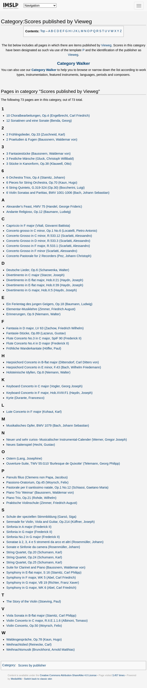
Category (8, 665)
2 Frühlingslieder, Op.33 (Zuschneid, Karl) (35, 134)
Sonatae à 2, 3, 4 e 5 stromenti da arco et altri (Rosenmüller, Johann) (54, 542)
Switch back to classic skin (38, 678)
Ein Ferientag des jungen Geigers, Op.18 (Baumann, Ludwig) (49, 304)
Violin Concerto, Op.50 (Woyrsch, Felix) (34, 625)
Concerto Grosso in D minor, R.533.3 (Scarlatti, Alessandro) (48, 241)
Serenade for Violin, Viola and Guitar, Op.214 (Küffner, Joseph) (50, 521)
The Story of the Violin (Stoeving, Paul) (33, 601)
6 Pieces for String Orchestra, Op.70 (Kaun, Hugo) (41, 182)
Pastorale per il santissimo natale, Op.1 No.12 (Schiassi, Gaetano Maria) (57, 487)
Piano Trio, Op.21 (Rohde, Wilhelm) (31, 498)
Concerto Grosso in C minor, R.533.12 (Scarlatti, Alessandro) (49, 235)
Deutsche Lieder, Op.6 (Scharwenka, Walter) (37, 270)
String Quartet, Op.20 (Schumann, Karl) (34, 552)
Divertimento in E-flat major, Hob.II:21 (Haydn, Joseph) (44, 280)
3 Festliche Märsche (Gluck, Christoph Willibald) (40, 158)
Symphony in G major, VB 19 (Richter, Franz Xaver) (42, 582)
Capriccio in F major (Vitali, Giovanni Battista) (38, 225)
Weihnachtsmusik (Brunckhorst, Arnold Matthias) (40, 649)
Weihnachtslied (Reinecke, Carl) (29, 644)
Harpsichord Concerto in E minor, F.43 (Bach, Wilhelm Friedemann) (53, 367)
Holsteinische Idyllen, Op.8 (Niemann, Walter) (38, 372)
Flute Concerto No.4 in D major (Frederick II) (37, 343)
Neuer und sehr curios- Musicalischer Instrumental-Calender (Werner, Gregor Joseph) (66, 439)
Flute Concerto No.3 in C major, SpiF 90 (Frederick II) (44, 338)
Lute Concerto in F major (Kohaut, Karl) (34, 411)
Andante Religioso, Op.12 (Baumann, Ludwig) (38, 212)
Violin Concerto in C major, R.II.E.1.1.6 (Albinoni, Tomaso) (47, 620)
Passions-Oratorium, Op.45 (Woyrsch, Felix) (37, 482)
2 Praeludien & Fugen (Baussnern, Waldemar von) (41, 139)
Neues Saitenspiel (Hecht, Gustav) (30, 444)
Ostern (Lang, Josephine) (24, 458)
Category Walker (73, 63)
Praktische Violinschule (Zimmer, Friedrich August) (41, 503)
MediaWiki (16, 678)
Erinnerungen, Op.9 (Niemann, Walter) (33, 314)
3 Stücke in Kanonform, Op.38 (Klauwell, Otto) (38, 163)
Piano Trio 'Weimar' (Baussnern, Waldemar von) (40, 492)
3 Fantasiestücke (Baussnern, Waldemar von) (38, 153)
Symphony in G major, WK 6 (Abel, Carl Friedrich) (41, 587)
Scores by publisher (32, 665)
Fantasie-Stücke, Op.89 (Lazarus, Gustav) (36, 333)
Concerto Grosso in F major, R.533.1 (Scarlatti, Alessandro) (48, 246)
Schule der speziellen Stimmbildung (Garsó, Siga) (41, 516)
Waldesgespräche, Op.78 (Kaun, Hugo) (34, 639)
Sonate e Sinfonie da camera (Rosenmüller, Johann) (43, 547)
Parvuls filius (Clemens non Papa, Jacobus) (37, 477)
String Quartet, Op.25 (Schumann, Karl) (34, 562)
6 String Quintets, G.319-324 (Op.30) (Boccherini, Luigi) (45, 187)
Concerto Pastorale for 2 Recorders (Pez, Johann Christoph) (48, 256)
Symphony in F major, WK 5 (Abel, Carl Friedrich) (41, 577)
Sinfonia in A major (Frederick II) (28, 527)
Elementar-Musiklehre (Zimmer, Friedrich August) (41, 309)
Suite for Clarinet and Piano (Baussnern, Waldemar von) (45, 567)
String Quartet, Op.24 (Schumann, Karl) (34, 557)
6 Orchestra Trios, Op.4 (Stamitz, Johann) (35, 177)
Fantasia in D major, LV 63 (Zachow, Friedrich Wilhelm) (45, 328)
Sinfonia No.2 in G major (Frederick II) (33, 537)
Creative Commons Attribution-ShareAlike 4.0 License (68, 675)
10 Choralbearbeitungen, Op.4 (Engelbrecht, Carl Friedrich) (48, 115)
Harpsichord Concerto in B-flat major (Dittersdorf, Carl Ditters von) (52, 362)
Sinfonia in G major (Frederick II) (29, 532)
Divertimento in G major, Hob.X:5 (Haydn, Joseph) (41, 290)
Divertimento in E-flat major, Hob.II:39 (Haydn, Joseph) (44, 285)
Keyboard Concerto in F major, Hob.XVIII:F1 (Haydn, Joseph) (49, 393)
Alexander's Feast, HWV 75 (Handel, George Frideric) (44, 206)
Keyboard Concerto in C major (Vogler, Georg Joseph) (44, 386)
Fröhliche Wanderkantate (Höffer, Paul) (33, 348)
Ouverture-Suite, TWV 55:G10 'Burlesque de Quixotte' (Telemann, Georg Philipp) (63, 463)
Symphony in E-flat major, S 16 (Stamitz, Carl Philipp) (44, 572)
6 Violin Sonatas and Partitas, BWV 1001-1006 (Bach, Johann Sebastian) (57, 192)
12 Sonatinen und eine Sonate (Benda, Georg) (39, 120)
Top (42, 31)
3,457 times (118, 675)
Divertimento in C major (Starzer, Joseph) (35, 275)
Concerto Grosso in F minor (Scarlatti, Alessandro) (41, 251)
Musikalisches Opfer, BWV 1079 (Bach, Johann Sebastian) (47, 425)
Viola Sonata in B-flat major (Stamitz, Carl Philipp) (41, 615)
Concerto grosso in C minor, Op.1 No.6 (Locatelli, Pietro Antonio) (51, 230)
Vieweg (106, 45)
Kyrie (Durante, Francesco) (25, 398)
